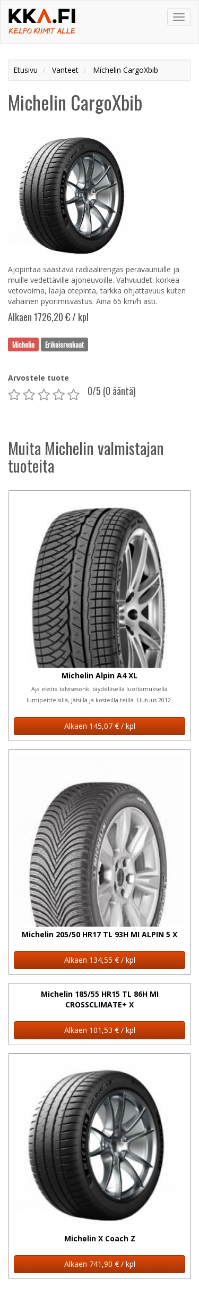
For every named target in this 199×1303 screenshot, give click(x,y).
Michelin (23, 344)
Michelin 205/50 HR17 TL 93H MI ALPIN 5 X (99, 934)
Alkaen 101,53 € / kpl (99, 1030)
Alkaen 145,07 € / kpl (99, 726)
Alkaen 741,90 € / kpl (99, 1264)
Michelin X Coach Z (99, 1238)
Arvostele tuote (38, 378)
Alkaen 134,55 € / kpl (99, 960)
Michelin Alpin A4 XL (99, 675)
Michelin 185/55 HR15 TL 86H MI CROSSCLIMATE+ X (100, 999)
